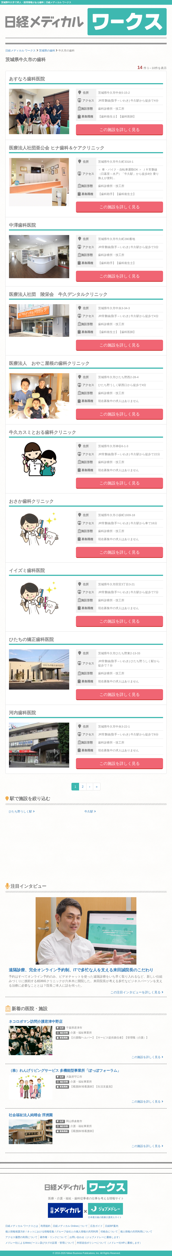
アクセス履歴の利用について (21, 1237)
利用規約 (45, 1226)
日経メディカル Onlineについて (70, 1226)
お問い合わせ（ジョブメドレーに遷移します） (95, 1237)
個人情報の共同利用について (136, 1231)
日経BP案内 (111, 1226)
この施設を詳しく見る (119, 129)
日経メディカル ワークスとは (21, 1226)
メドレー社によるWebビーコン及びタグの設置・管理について (39, 1242)
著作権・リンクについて (53, 1237)
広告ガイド (96, 1226)
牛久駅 (90, 811)
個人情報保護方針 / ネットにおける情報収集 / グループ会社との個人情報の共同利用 (51, 1231)
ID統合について (109, 1231)
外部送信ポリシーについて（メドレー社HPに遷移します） (109, 1242)
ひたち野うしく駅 (22, 811)
